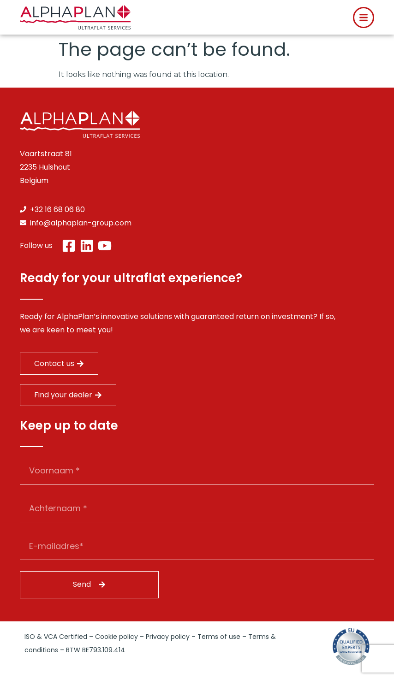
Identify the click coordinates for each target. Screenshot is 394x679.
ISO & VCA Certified (55, 636)
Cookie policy (116, 636)
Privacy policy (168, 636)
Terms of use (218, 636)
